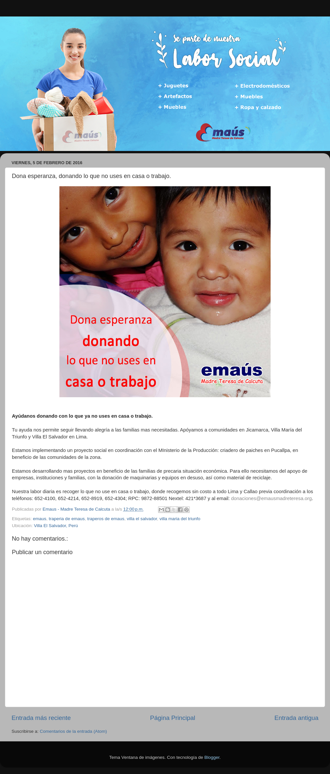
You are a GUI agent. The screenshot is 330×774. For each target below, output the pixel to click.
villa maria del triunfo (179, 518)
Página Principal (172, 717)
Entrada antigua (296, 717)
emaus (40, 518)
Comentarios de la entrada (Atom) (73, 731)
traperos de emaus (105, 518)
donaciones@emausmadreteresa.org (271, 498)
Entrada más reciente (41, 717)
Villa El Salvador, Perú (56, 525)
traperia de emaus (67, 518)
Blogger (211, 757)
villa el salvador (142, 518)
